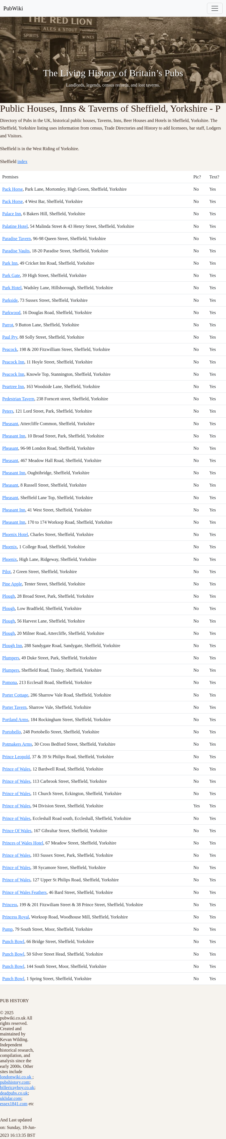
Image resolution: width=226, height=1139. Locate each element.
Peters (7, 411)
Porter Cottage (15, 695)
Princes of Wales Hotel (22, 843)
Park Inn (10, 263)
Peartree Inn (13, 386)
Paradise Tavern (16, 238)
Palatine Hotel (15, 226)
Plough (8, 596)
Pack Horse (12, 189)
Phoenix (9, 546)
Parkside (10, 300)
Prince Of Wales (16, 830)
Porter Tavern (14, 707)
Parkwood (11, 312)
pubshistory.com (14, 1082)
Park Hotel (12, 287)
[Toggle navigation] (215, 8)
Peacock (9, 349)
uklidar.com (10, 1098)
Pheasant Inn (13, 436)
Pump (7, 929)
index (22, 161)
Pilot (6, 571)
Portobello (11, 731)
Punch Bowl (13, 941)
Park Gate (11, 275)
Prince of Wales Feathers (24, 892)
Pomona (9, 682)
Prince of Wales (16, 769)
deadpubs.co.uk (14, 1093)
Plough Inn (12, 645)
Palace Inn (11, 213)
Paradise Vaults (16, 250)
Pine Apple (12, 584)
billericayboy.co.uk (17, 1087)
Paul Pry (9, 337)
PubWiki (13, 8)
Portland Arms (15, 719)
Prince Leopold (16, 756)
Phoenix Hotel (15, 534)
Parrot (7, 324)
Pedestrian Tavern (18, 398)
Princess (9, 904)
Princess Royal (15, 917)
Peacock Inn (13, 362)
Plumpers (10, 657)
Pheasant (10, 423)
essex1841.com (13, 1103)
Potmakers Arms (17, 744)
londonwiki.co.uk (16, 1077)
